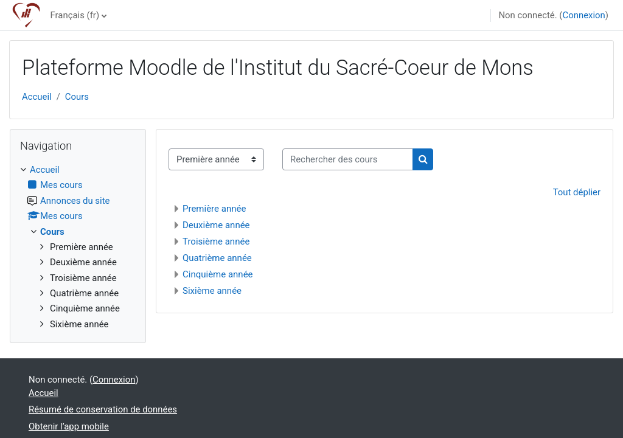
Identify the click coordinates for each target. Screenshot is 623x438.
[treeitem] (78, 247)
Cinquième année (218, 274)
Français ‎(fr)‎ (74, 15)
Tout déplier (576, 192)
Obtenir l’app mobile (69, 426)
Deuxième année (216, 225)
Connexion (583, 15)
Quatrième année (217, 257)
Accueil (37, 96)
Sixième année (212, 290)
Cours (77, 96)
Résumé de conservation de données (103, 409)
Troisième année (216, 241)
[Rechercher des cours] (347, 159)
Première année (214, 208)
